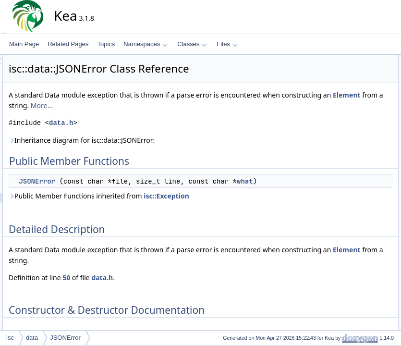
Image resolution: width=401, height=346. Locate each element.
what (138, 191)
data (32, 337)
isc (10, 337)
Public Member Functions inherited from (185, 206)
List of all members (352, 113)
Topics (106, 44)
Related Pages (68, 44)
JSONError (123, 181)
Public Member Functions (360, 60)
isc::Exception (253, 206)
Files (227, 44)
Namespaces (145, 44)
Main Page (24, 44)
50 (153, 288)
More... (292, 105)
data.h (147, 122)
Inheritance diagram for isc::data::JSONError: (168, 140)
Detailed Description (353, 81)
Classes (192, 44)
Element (221, 105)
